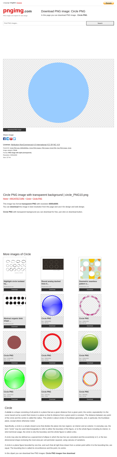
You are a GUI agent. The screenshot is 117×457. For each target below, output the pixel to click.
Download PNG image (14, 130)
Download (14, 289)
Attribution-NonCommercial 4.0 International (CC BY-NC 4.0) (35, 145)
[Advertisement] (58, 43)
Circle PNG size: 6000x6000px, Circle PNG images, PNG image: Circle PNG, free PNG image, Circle (40, 148)
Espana (19, 3)
